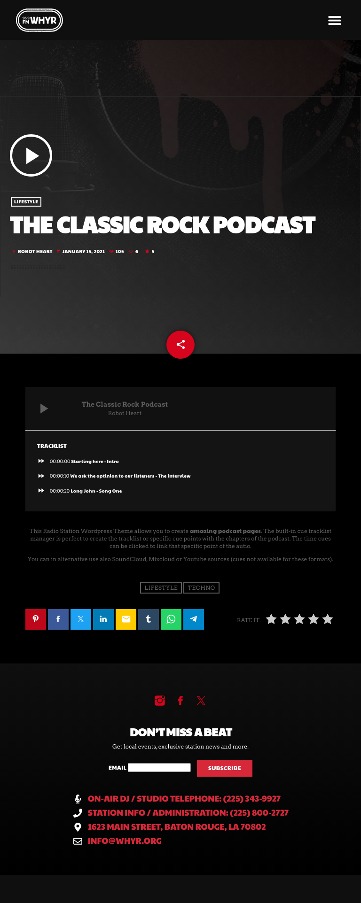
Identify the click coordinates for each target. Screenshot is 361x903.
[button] (334, 20)
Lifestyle (26, 202)
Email (118, 768)
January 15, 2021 (81, 251)
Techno (201, 587)
